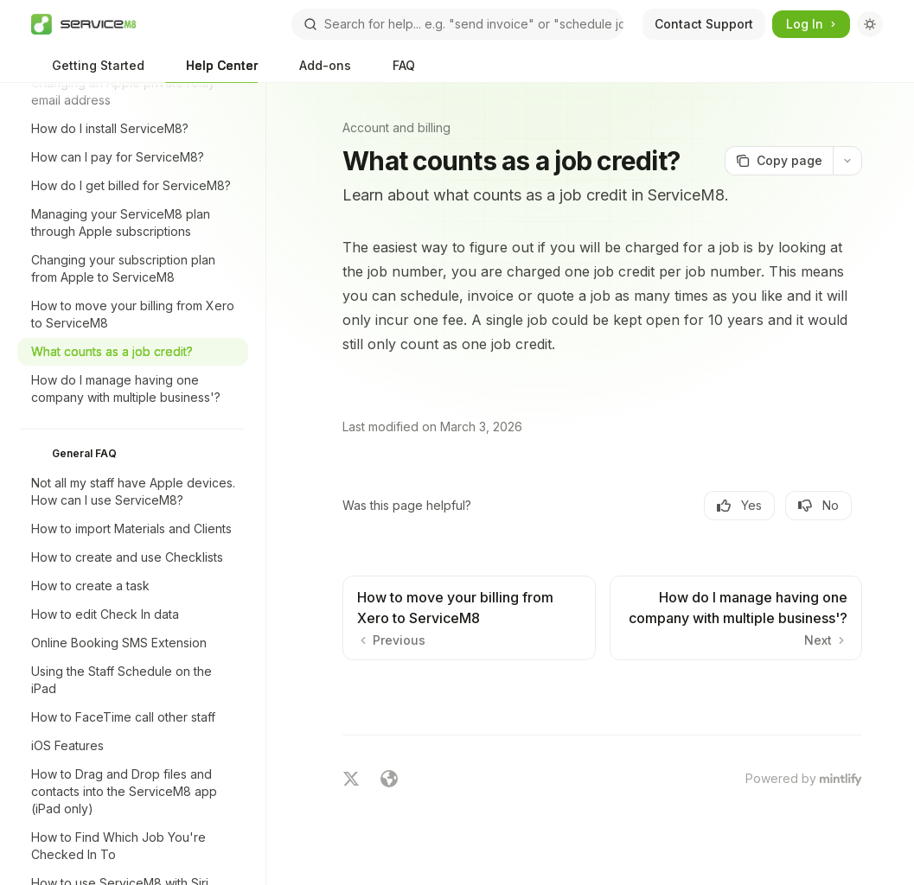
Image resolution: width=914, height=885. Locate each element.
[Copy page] (779, 160)
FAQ (393, 70)
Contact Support (704, 23)
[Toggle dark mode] (870, 24)
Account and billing (396, 127)
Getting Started (87, 70)
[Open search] (457, 24)
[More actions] (847, 160)
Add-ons (314, 70)
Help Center (211, 70)
